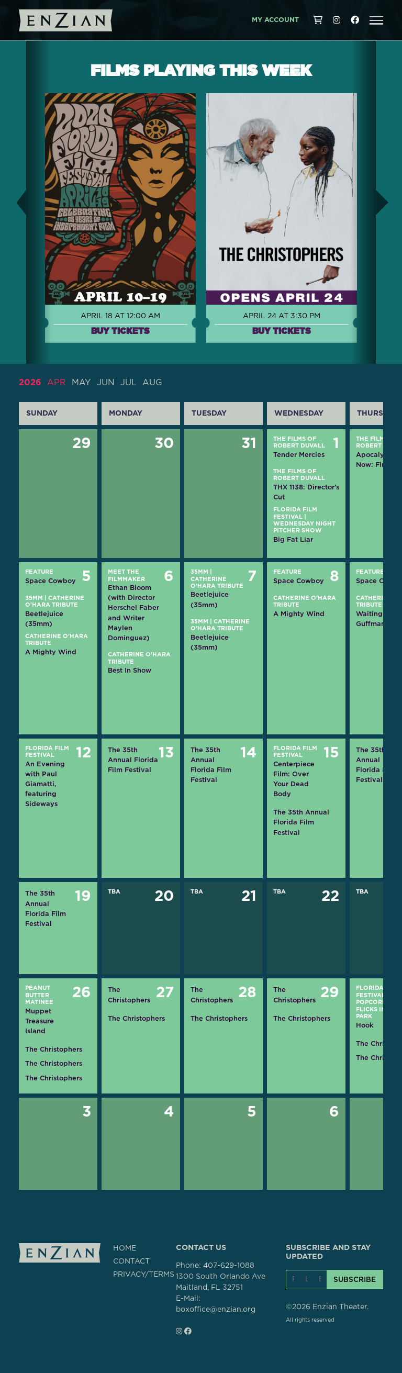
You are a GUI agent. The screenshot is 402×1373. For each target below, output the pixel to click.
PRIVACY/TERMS (143, 1274)
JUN (106, 382)
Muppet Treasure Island (39, 1021)
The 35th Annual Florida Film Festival (133, 760)
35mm (34, 598)
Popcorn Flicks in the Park (378, 1009)
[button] (376, 20)
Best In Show (129, 670)
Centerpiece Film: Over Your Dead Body (294, 779)
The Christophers (53, 1049)
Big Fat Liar (293, 539)
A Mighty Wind (50, 652)
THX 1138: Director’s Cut (306, 492)
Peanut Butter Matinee (39, 995)
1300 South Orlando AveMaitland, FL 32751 (220, 1282)
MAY (81, 382)
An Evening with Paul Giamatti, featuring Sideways (45, 784)
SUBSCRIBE (354, 1279)
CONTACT (131, 1261)
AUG (152, 382)
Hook (364, 1025)
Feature (39, 572)
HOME (124, 1248)
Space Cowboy (50, 581)
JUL (128, 382)
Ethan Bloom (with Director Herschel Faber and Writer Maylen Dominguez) (133, 613)
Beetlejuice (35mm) (44, 619)
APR (56, 382)
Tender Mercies (299, 455)
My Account (275, 20)
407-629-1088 (228, 1265)
